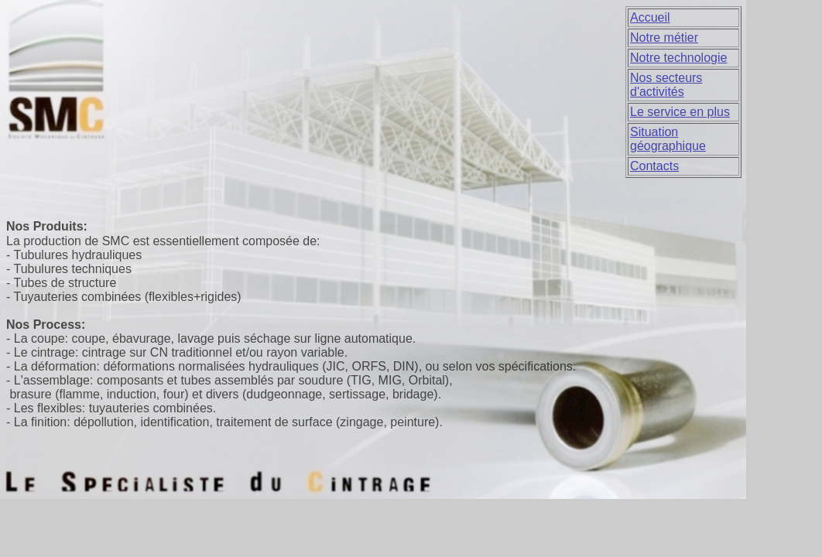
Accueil (650, 17)
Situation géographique (668, 138)
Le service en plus (680, 111)
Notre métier (664, 37)
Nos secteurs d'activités (666, 84)
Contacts (654, 166)
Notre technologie (678, 57)
